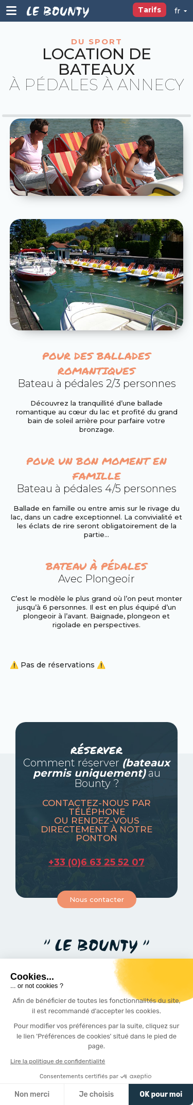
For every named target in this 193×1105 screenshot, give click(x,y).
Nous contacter (96, 899)
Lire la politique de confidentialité (57, 1061)
